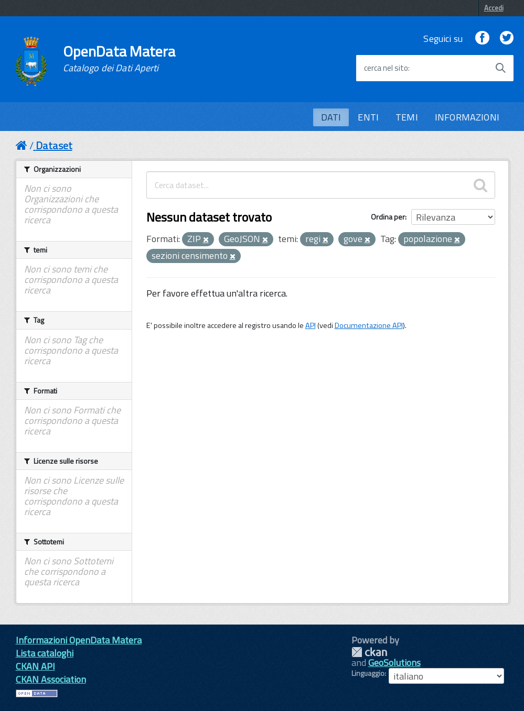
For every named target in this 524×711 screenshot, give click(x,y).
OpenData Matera (119, 58)
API (310, 325)
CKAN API (35, 666)
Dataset (54, 145)
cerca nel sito (386, 68)
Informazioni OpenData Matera (79, 640)
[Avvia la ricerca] (500, 68)
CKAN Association (51, 679)
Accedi (494, 8)
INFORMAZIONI (467, 117)
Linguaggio (367, 673)
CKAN (369, 652)
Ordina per (388, 216)
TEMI (406, 117)
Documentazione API (369, 325)
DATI (331, 117)
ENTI (368, 117)
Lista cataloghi (44, 653)
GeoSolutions (394, 662)
